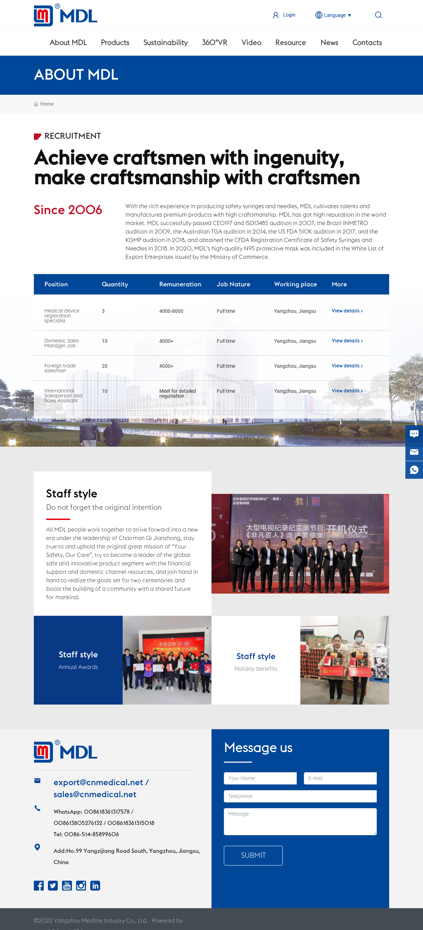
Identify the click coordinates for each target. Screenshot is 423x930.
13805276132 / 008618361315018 (111, 823)
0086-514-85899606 (91, 834)
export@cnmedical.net (98, 783)
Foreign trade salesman (60, 368)
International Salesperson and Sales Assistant (63, 396)
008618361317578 (107, 812)
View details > (347, 311)
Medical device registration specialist (61, 316)
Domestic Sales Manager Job (61, 343)
